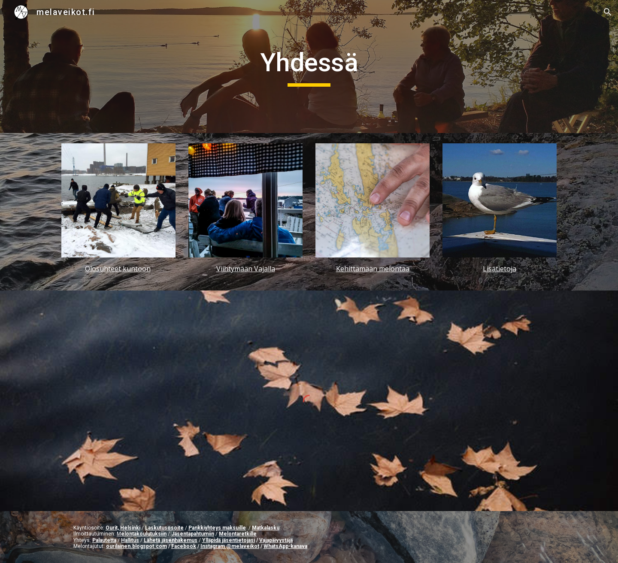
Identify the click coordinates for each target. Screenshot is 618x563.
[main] (309, 66)
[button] (607, 12)
